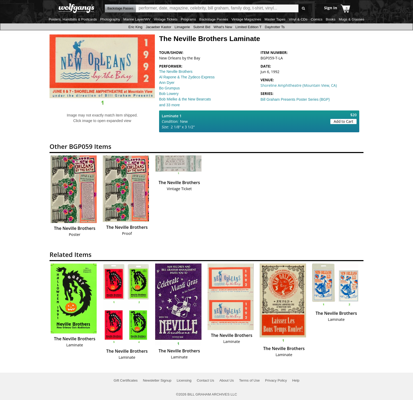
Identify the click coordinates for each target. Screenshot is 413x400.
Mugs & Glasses (351, 19)
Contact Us (205, 380)
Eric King (135, 27)
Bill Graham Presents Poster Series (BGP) (295, 99)
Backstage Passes (213, 19)
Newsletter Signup (157, 380)
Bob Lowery (169, 94)
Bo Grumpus (169, 88)
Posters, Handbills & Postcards (73, 19)
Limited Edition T (248, 27)
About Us (226, 380)
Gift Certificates (125, 380)
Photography (110, 19)
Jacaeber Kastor (158, 27)
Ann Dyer (166, 82)
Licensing (184, 380)
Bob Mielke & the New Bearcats (185, 99)
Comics (316, 19)
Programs (188, 19)
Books (331, 19)
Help (295, 380)
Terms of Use (249, 380)
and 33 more (169, 105)
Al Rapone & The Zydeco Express (187, 77)
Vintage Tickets (166, 19)
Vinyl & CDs (298, 19)
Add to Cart (343, 121)
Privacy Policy (276, 380)
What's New (223, 27)
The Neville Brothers (176, 71)
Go (303, 8)
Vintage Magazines (246, 19)
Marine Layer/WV (136, 19)
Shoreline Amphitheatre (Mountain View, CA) (298, 85)
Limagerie (182, 27)
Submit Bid (201, 27)
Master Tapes (275, 19)
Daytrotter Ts (274, 27)
